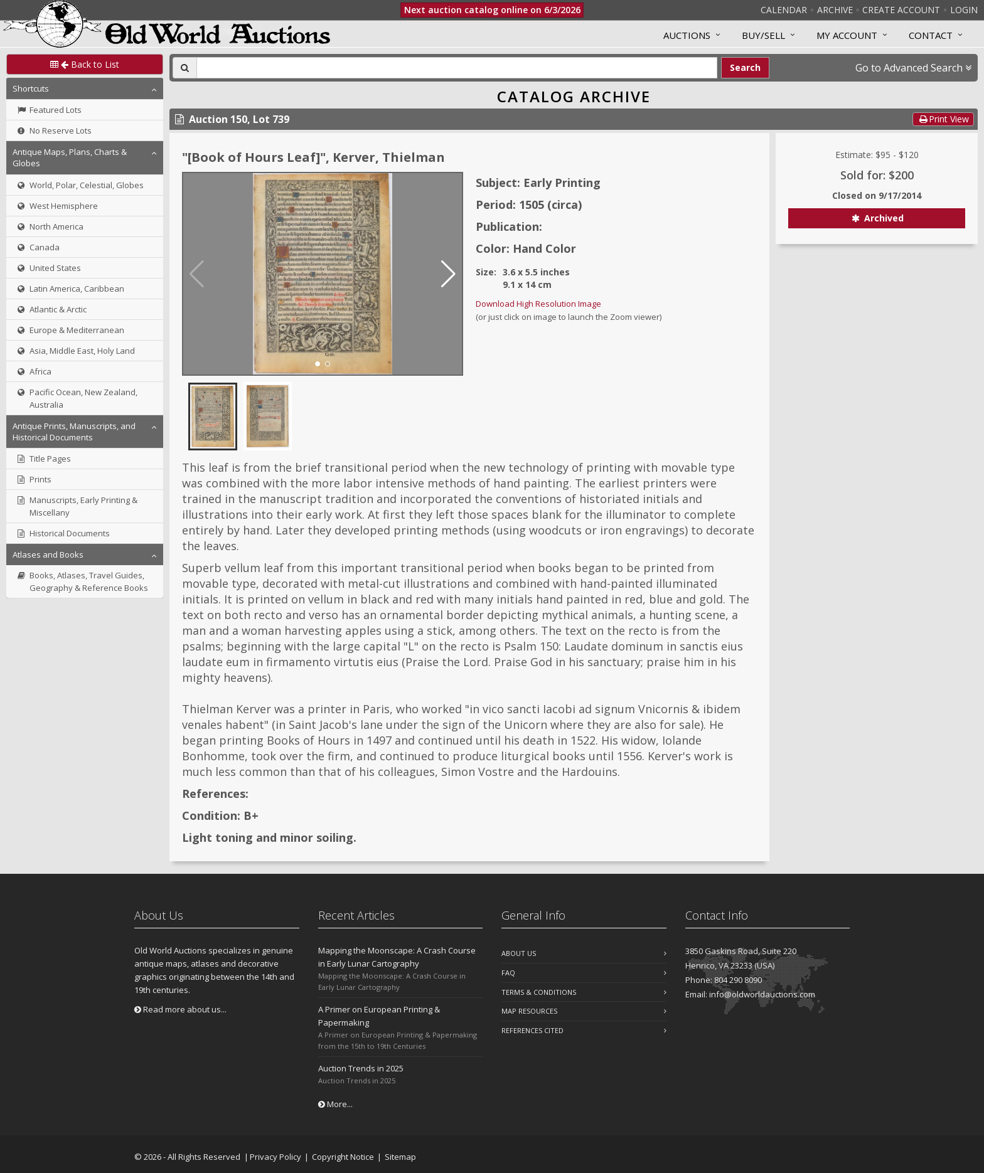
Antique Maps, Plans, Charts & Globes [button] (70, 157)
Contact (931, 35)
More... (335, 1104)
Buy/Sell (763, 35)
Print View (943, 119)
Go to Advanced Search (913, 68)
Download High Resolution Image (538, 303)
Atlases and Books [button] (48, 554)
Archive (835, 10)
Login (964, 10)
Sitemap (400, 1156)
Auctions (686, 35)
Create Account (901, 10)
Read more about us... (180, 1009)
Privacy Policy (275, 1156)
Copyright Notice (343, 1156)
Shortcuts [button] (31, 88)
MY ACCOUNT (846, 35)
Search (745, 67)
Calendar (784, 10)
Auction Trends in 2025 (361, 1068)
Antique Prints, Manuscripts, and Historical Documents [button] (74, 431)
